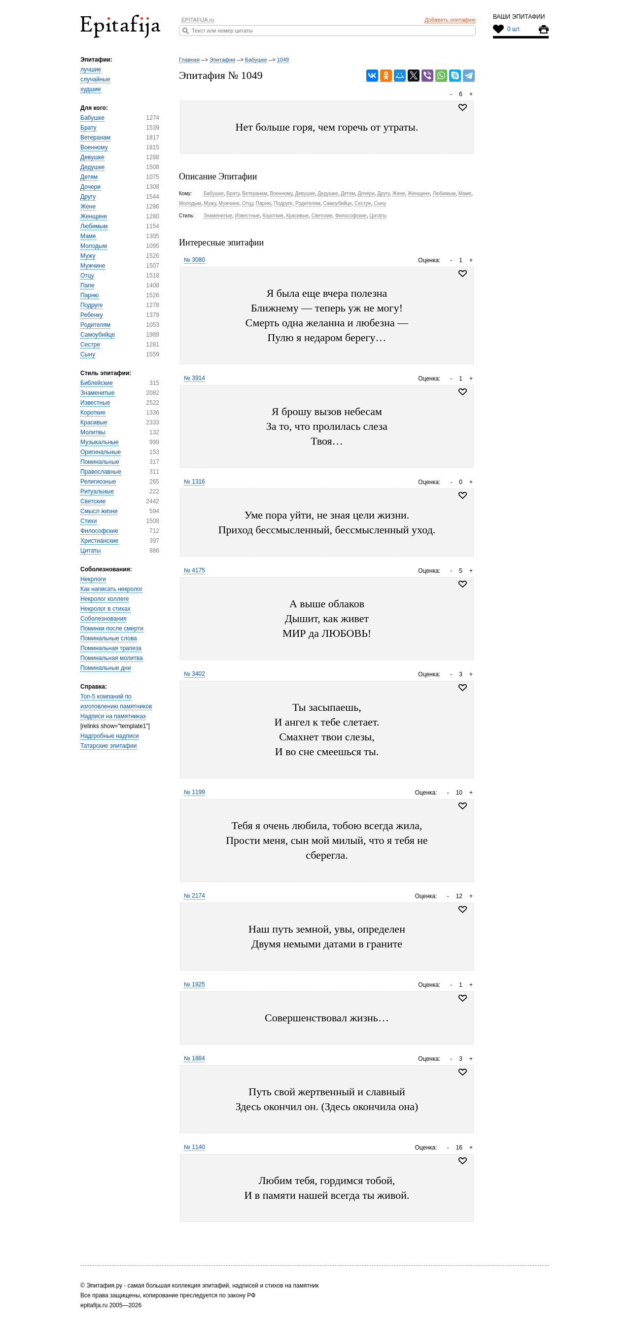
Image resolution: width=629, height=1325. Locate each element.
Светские (92, 501)
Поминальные (99, 461)
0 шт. (514, 29)
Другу (88, 196)
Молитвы (92, 432)
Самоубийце (97, 334)
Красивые (93, 422)
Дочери (90, 186)
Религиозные (98, 481)
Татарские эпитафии (108, 745)
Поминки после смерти (111, 628)
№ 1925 (194, 984)
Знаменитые (97, 392)
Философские (99, 530)
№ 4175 (194, 570)
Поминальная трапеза (110, 648)
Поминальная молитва (111, 658)
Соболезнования (103, 618)
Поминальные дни (105, 667)
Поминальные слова (108, 638)
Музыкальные (99, 442)
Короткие (92, 412)
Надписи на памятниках (113, 716)
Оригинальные (100, 452)
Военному (94, 147)
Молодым (93, 246)
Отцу (87, 275)
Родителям (95, 324)
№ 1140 (194, 1147)
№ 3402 (194, 673)
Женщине (93, 216)
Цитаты (90, 550)
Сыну (87, 354)
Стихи (88, 521)
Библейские (96, 383)
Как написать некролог (111, 589)
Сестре (90, 344)
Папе (87, 285)
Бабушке (92, 117)
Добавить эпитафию (450, 20)
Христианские (99, 540)
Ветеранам (95, 137)
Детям (89, 177)
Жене (88, 206)
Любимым (94, 226)
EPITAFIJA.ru (197, 20)
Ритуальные (97, 491)
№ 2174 (194, 895)
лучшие (90, 69)
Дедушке (92, 167)
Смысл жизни (98, 511)
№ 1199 (194, 792)
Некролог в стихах (105, 608)
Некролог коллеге (104, 598)
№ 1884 (194, 1058)
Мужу (87, 255)
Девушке (92, 157)
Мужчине (92, 265)
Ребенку (91, 315)
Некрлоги (93, 579)
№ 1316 (194, 481)
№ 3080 (194, 259)
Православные (100, 471)
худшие (90, 89)
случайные (95, 79)
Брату (88, 127)
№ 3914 (194, 378)
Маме (88, 236)
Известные (95, 402)
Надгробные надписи (109, 735)
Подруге (91, 305)
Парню (89, 295)
